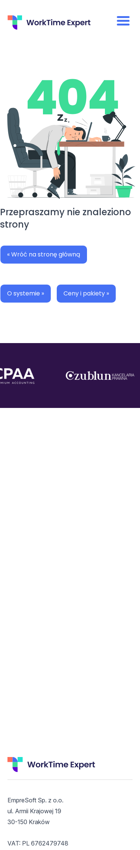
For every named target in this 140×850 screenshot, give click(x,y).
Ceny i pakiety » (86, 293)
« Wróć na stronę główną (43, 254)
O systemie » (25, 293)
